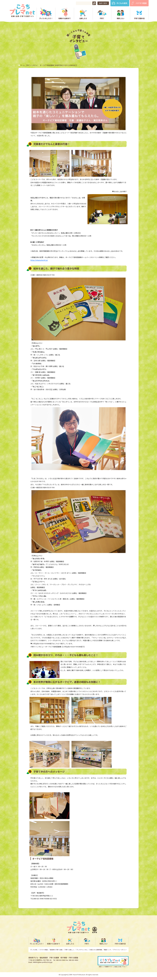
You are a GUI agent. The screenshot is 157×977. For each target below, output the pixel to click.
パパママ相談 (141, 3)
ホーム (22, 65)
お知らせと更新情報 (95, 950)
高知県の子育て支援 (56, 950)
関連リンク (107, 950)
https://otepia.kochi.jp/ (39, 260)
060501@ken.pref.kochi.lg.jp (42, 962)
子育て (102, 18)
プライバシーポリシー (120, 950)
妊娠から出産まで (64, 18)
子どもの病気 (121, 3)
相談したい (120, 18)
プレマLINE (33, 950)
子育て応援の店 (139, 18)
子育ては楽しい (69, 950)
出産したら (83, 18)
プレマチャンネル (81, 950)
